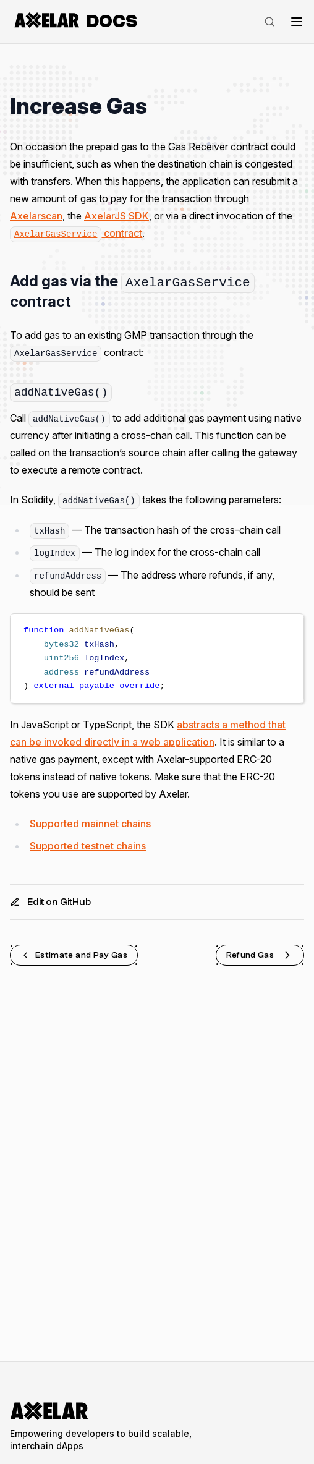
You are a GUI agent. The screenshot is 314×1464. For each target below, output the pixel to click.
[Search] (269, 21)
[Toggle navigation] (296, 21)
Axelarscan (36, 216)
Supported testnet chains (88, 846)
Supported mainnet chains (90, 823)
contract (76, 233)
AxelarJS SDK (116, 216)
